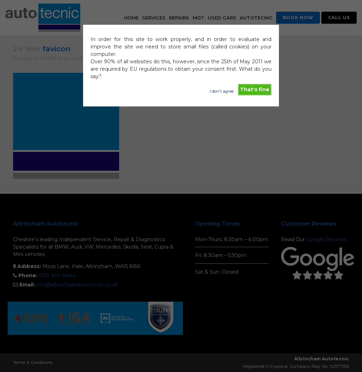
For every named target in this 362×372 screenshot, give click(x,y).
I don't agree (222, 91)
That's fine (254, 89)
